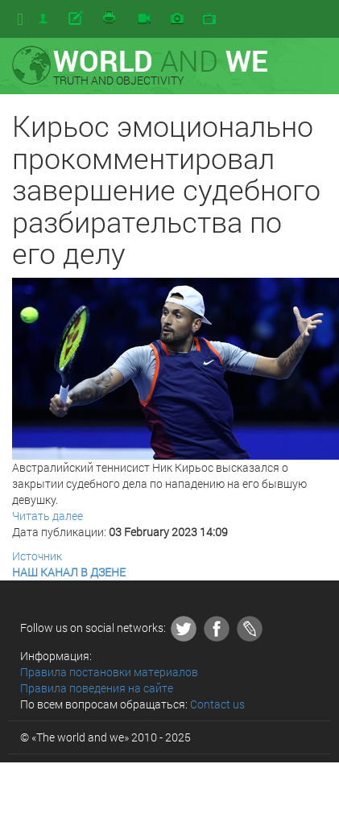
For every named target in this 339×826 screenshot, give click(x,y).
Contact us (217, 704)
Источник (37, 556)
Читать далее (47, 515)
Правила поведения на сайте (96, 688)
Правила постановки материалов (109, 671)
